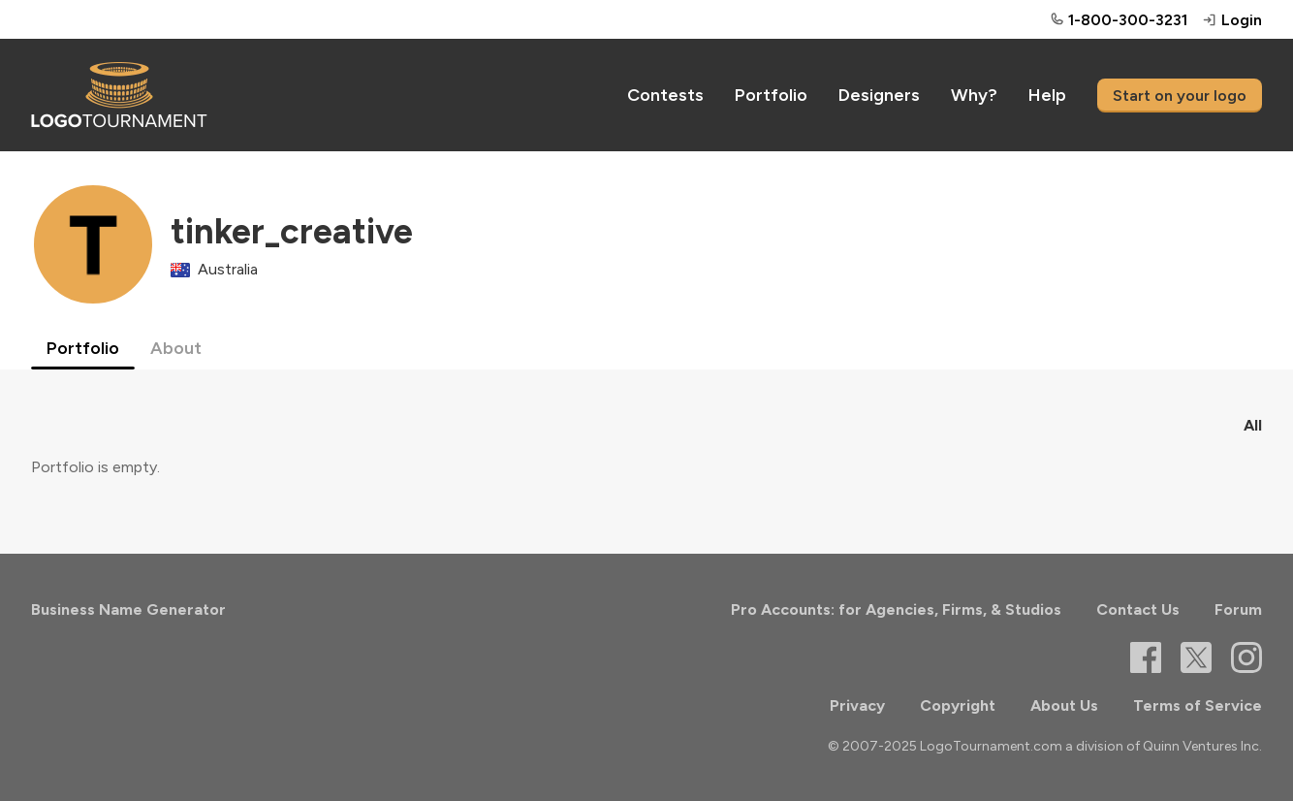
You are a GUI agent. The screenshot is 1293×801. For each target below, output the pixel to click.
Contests (665, 95)
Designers (879, 95)
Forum (1238, 609)
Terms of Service (1197, 705)
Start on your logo (1179, 95)
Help (1047, 95)
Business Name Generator (128, 609)
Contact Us (1138, 609)
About (176, 348)
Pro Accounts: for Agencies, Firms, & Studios (896, 609)
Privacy (857, 705)
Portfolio (771, 95)
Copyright (957, 705)
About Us (1064, 705)
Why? (974, 95)
